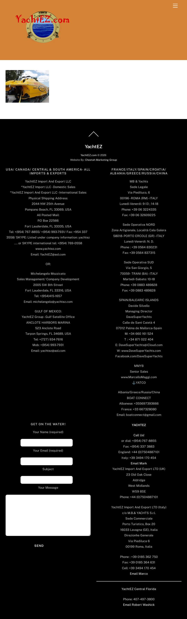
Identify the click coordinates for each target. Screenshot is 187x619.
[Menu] (175, 6)
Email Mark (139, 463)
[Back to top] (94, 136)
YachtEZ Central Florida (139, 589)
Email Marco (139, 573)
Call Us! (138, 435)
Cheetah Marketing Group (101, 159)
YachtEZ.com (89, 155)
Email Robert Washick (139, 604)
